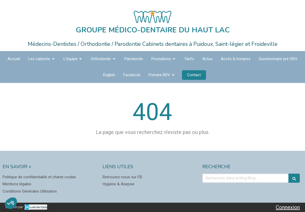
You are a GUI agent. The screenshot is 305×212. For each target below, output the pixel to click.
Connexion (288, 207)
